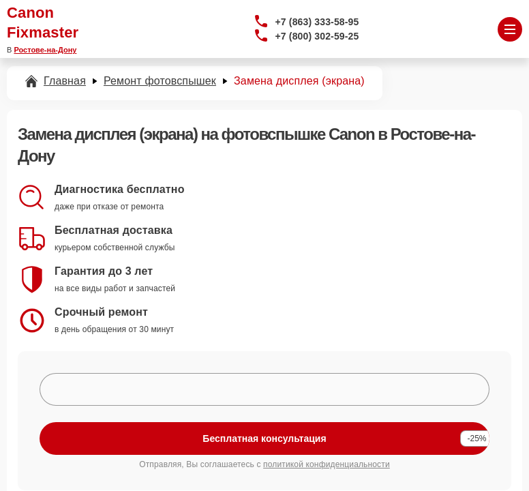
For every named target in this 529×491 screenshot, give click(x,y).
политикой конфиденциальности (326, 464)
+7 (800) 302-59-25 (317, 36)
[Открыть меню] (510, 29)
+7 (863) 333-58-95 (317, 21)
